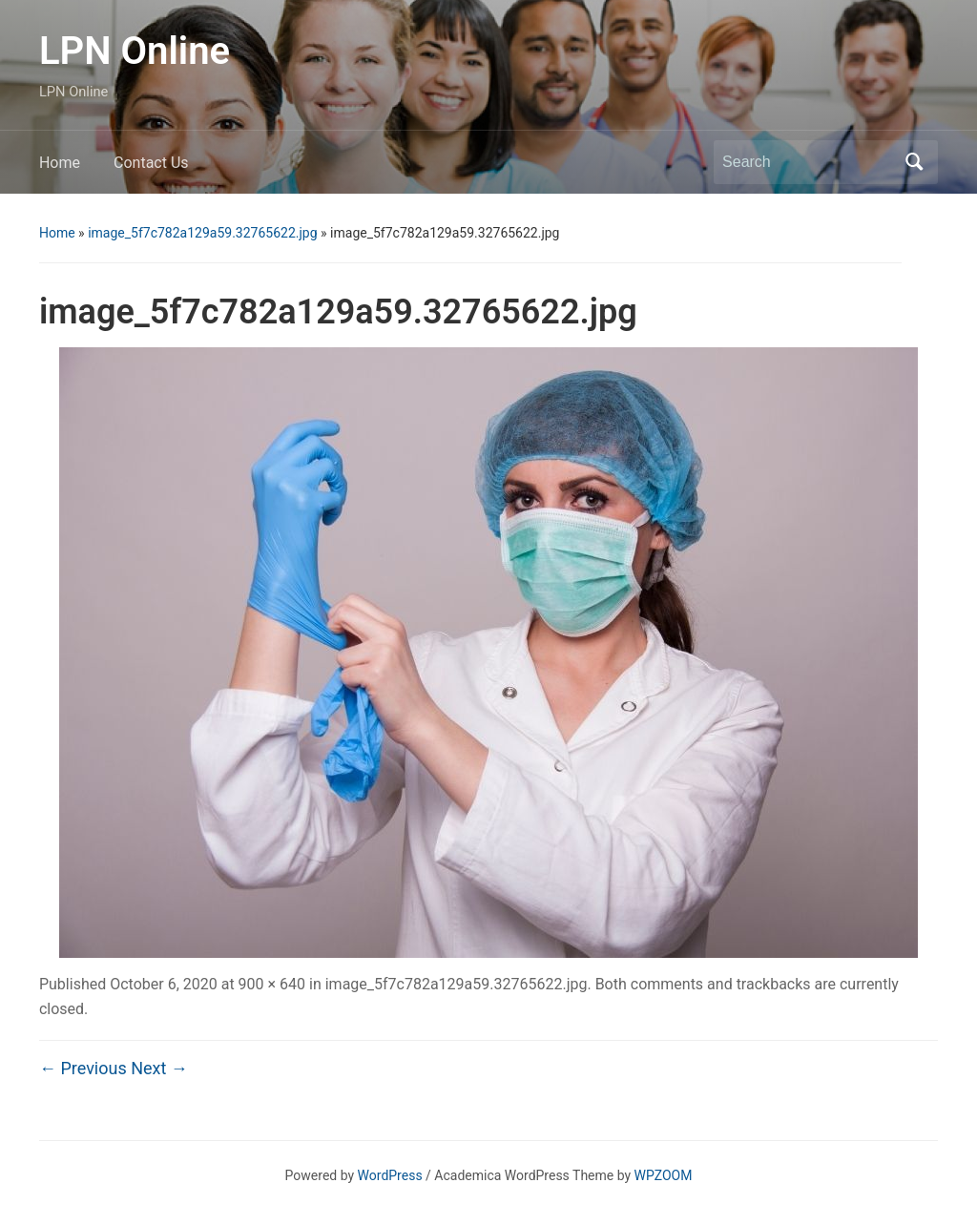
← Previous (83, 1068)
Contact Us (151, 163)
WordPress (390, 1175)
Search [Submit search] (914, 162)
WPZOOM (663, 1175)
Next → (159, 1068)
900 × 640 (272, 984)
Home (59, 163)
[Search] (808, 162)
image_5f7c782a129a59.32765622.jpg (202, 232)
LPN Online (134, 51)
